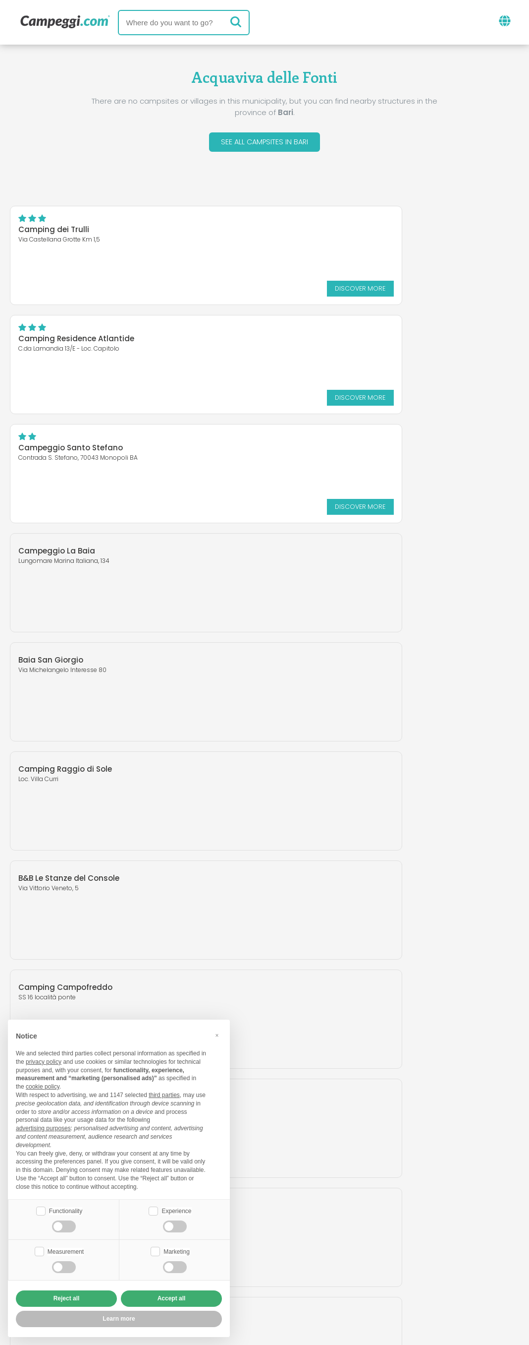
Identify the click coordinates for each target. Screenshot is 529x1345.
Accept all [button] (172, 1298)
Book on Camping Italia (341, 1263)
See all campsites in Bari (264, 143)
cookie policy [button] (42, 1085)
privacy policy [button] (43, 1060)
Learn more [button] (119, 1318)
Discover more (211, 290)
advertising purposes (43, 1127)
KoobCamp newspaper (282, 1222)
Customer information (301, 1280)
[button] (217, 1034)
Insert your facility (239, 1263)
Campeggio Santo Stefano (70, 341)
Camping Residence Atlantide (341, 232)
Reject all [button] (66, 1298)
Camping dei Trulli (53, 232)
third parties (164, 1094)
